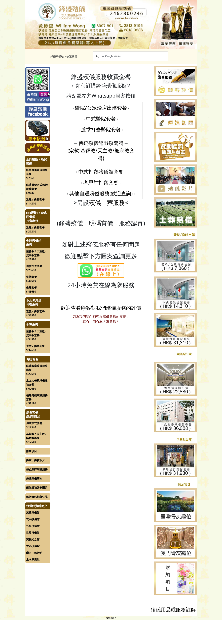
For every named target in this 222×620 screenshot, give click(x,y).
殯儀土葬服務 (107, 203)
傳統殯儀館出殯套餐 (101, 142)
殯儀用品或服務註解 (173, 609)
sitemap (111, 618)
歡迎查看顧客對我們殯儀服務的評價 (101, 307)
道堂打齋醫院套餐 (101, 129)
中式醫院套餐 (101, 118)
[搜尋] (130, 56)
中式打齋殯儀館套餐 (101, 171)
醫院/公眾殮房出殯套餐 (101, 107)
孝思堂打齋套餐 (101, 182)
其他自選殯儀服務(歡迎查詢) (101, 193)
